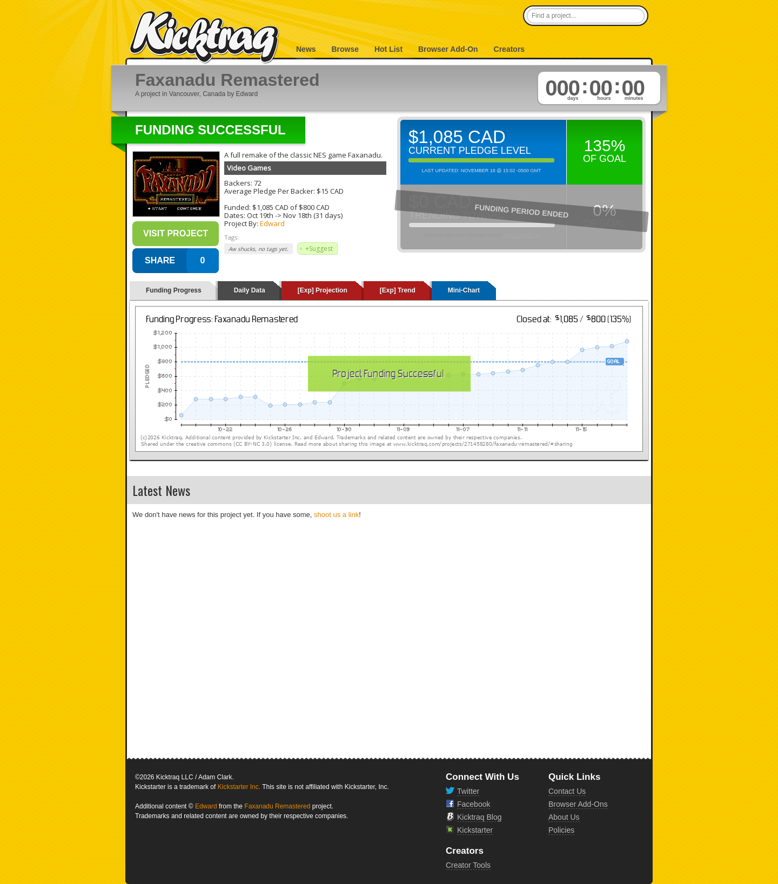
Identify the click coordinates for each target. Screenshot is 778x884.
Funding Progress (174, 290)
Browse (345, 49)
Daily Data (249, 290)
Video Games (249, 168)
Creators (509, 49)
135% (605, 145)
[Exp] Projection (322, 290)
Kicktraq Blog (479, 817)
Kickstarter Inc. (239, 787)
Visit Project (175, 233)
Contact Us (567, 791)
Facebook (473, 804)
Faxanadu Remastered (277, 806)
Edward (272, 223)
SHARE (160, 260)
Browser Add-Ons (578, 804)
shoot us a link (336, 515)
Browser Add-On (448, 49)
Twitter (468, 791)
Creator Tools (468, 865)
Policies (561, 830)
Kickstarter (475, 830)
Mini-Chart (464, 290)
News (306, 49)
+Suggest (319, 248)
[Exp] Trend (397, 290)
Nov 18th (297, 215)
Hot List (388, 49)
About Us (564, 817)
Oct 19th (260, 215)
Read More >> (522, 235)
